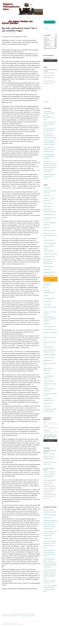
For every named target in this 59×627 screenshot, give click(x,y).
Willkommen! (14, 17)
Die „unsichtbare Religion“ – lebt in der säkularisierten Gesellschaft (49, 156)
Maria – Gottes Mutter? (48, 326)
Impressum (45, 17)
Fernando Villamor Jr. (17, 624)
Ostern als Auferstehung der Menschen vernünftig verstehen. (49, 176)
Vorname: (45, 421)
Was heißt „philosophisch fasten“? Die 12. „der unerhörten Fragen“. (19, 29)
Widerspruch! (46, 406)
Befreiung (32, 614)
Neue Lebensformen (48, 329)
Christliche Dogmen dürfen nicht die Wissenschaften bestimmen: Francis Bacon (49, 142)
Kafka (44, 287)
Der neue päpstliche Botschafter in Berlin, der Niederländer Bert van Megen (50, 135)
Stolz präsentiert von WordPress (10, 623)
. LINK (52, 83)
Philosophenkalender (47, 347)
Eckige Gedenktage (47, 251)
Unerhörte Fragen (29, 615)
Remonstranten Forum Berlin (49, 363)
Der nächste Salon (47, 240)
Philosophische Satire (48, 357)
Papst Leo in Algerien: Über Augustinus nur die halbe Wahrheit (49, 124)
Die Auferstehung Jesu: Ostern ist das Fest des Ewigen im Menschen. (50, 533)
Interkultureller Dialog (48, 275)
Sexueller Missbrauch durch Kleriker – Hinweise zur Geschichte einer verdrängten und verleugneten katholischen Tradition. (50, 563)
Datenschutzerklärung (48, 514)
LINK (25, 264)
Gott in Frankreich (47, 266)
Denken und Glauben (47, 230)
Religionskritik (46, 360)
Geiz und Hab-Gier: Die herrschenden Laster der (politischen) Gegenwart (48, 149)
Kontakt (39, 17)
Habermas (45, 269)
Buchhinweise (46, 209)
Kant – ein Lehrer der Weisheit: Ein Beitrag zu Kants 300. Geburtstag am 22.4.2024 (50, 587)
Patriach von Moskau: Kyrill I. (49, 337)
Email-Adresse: (46, 430)
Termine (45, 373)
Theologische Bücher (48, 214)
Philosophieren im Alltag (48, 354)
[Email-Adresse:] (50, 58)
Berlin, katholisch (47, 203)
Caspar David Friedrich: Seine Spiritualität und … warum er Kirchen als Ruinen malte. (49, 543)
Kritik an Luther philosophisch (49, 307)
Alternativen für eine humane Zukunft (20, 614)
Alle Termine (46, 101)
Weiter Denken (46, 403)
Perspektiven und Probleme (49, 342)
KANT (44, 295)
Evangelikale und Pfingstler (49, 253)
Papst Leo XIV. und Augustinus (50, 332)
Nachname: (45, 426)
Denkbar (45, 227)
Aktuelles (28, 17)
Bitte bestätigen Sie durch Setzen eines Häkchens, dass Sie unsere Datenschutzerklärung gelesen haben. (50, 436)
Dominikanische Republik (48, 243)
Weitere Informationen (48, 77)
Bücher (34, 17)
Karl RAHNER (46, 301)
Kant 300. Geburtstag (48, 298)
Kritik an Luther (46, 304)
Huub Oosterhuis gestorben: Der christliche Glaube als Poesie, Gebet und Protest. (49, 552)
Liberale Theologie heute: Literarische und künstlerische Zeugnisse (49, 318)
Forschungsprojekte (7, 615)
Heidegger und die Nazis (48, 272)
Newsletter (22, 17)
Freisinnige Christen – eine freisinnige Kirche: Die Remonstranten (49, 261)
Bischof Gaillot (46, 206)
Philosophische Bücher (18, 615)
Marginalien (45, 323)
